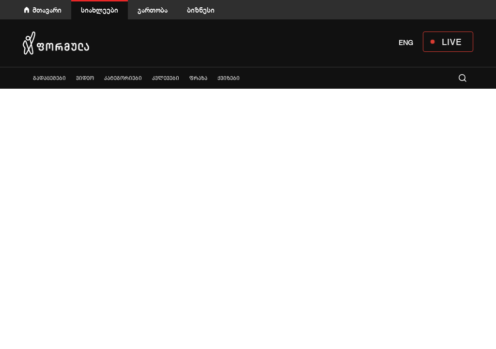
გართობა (153, 10)
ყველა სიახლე (23, 78)
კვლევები (165, 78)
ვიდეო (85, 78)
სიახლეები (99, 10)
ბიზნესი (201, 10)
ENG (406, 43)
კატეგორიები (123, 78)
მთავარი (47, 10)
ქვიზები (228, 78)
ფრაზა (198, 78)
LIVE (452, 41)
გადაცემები (49, 78)
